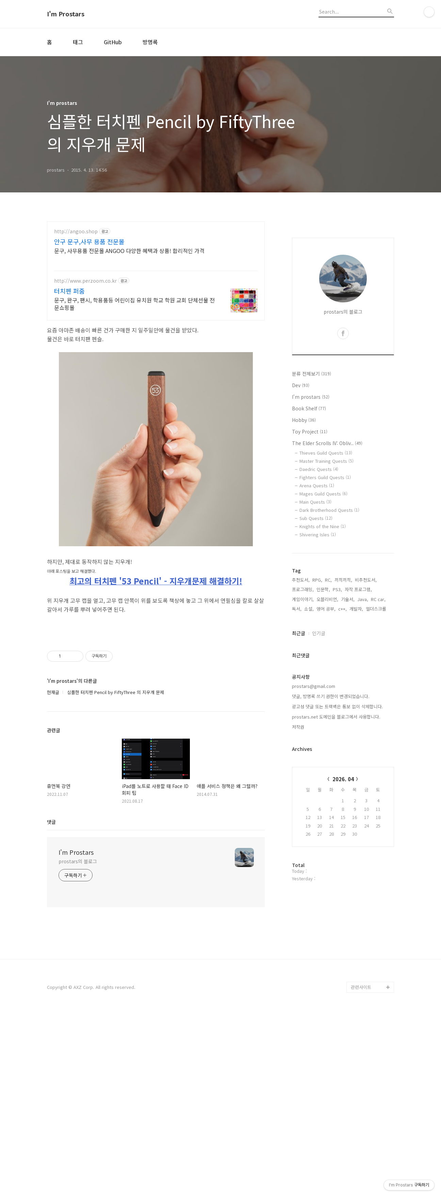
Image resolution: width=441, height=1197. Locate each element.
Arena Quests (316, 485)
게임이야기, (303, 599)
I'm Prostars (65, 14)
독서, (296, 608)
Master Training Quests (326, 461)
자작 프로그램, (358, 589)
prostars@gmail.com (313, 686)
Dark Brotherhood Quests (329, 510)
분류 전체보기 (311, 373)
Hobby (304, 419)
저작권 (298, 727)
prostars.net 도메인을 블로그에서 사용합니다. (336, 716)
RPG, (317, 580)
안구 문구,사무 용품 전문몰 (89, 241)
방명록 (150, 42)
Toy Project (309, 431)
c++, (342, 608)
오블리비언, (327, 599)
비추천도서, (366, 580)
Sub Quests (315, 518)
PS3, (337, 589)
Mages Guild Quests (323, 493)
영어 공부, (326, 608)
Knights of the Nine (322, 526)
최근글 (298, 633)
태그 (78, 42)
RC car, (378, 599)
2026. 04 (343, 779)
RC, (328, 580)
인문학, (323, 589)
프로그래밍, (303, 589)
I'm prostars (310, 396)
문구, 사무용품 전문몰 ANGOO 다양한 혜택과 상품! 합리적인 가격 (129, 250)
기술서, (348, 599)
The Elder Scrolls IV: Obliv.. (327, 443)
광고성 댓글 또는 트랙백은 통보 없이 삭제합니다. (337, 706)
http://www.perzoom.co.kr (85, 281)
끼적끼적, (343, 580)
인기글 (318, 633)
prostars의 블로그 (78, 861)
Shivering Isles (317, 534)
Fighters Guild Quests (325, 477)
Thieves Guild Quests (325, 453)
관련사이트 (361, 987)
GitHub (113, 42)
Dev (300, 385)
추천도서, (301, 580)
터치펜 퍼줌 (69, 291)
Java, (362, 599)
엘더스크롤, (377, 608)
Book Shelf (309, 408)
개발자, (356, 608)
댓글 (51, 821)
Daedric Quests (318, 469)
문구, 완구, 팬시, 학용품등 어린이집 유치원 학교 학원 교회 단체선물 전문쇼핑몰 (134, 303)
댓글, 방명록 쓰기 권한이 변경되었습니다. (331, 696)
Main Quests (315, 502)
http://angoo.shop (76, 231)
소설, (309, 608)
